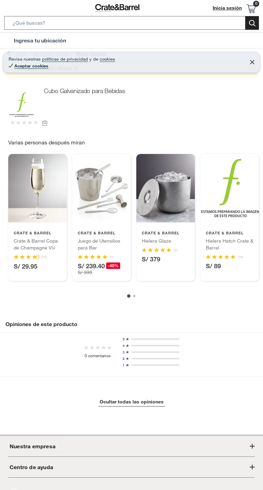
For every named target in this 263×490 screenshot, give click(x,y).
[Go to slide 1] (128, 296)
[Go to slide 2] (134, 296)
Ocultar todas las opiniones (131, 401)
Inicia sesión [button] (229, 8)
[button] (131, 24)
